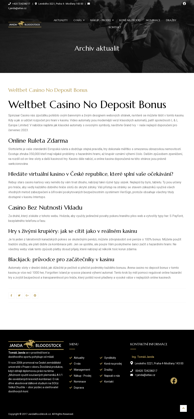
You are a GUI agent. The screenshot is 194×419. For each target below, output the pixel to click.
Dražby (171, 20)
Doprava (79, 387)
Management (82, 369)
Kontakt (115, 27)
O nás (77, 20)
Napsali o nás (112, 375)
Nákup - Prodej (82, 375)
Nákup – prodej (100, 20)
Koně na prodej (129, 20)
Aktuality (61, 20)
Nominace (153, 20)
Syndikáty (110, 357)
